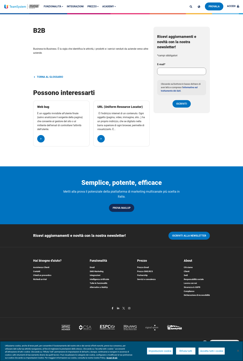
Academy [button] (109, 6)
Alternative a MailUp (99, 287)
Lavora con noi (190, 283)
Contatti (36, 271)
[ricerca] (191, 6)
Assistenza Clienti (41, 267)
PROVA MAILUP (121, 207)
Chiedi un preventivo (42, 275)
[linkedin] (118, 308)
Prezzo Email (143, 267)
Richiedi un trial (40, 279)
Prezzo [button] (93, 6)
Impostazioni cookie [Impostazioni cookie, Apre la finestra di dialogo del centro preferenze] (160, 351)
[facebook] (112, 308)
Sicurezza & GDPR (192, 287)
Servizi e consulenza (146, 279)
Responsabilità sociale (194, 279)
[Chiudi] (238, 350)
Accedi (233, 6)
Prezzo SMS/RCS (145, 271)
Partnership (142, 275)
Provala (214, 6)
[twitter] (124, 308)
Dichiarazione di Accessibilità (197, 295)
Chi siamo (188, 267)
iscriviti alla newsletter (189, 235)
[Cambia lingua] (199, 6)
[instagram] (129, 308)
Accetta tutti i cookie (211, 351)
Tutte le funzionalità (98, 283)
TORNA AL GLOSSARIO (48, 76)
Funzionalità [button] (53, 6)
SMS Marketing (96, 271)
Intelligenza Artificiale (99, 279)
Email (92, 267)
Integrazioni (75, 6)
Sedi (186, 275)
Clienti (186, 271)
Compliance (189, 291)
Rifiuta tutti (185, 351)
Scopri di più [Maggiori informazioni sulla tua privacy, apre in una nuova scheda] (111, 358)
